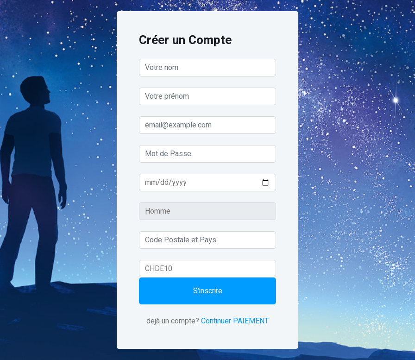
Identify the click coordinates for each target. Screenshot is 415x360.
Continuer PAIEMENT (235, 321)
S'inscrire (207, 291)
